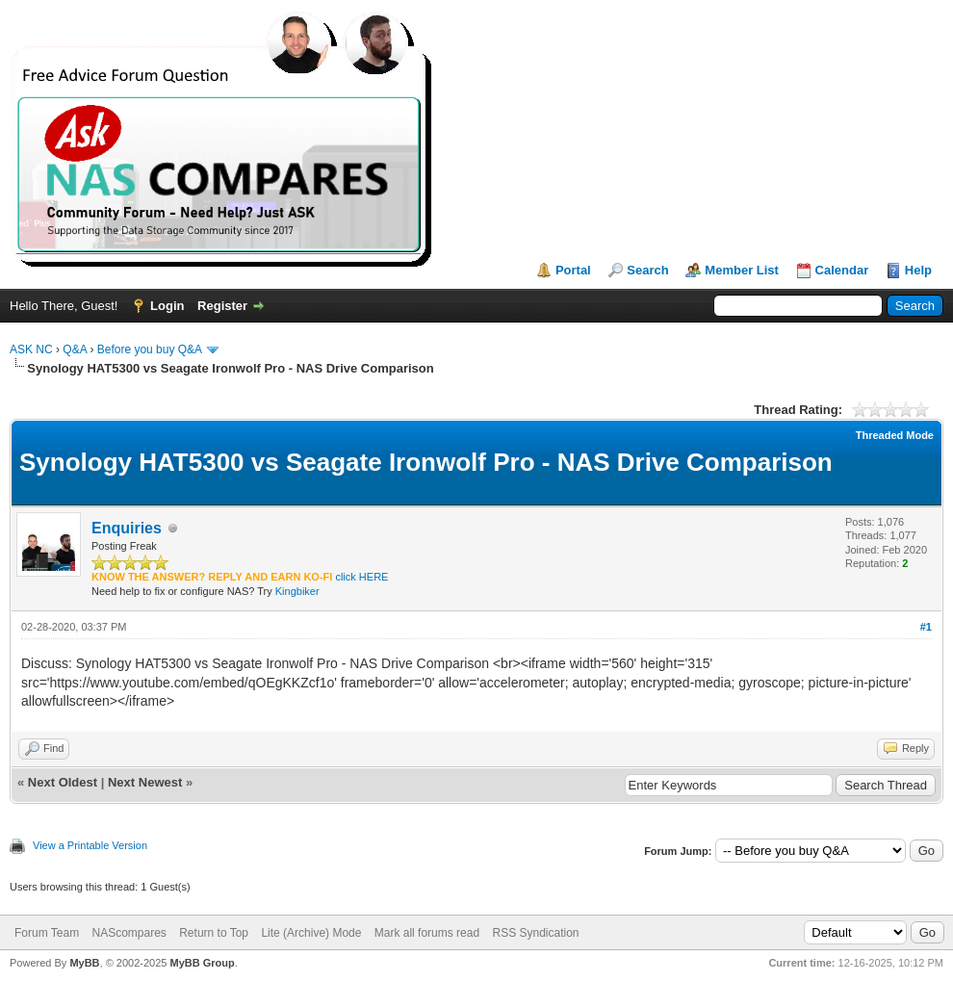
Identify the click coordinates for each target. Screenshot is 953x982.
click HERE (361, 576)
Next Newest (145, 782)
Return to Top (213, 933)
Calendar (842, 270)
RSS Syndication (535, 933)
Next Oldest (62, 782)
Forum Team (46, 933)
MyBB (84, 963)
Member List (742, 270)
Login (167, 305)
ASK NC (31, 349)
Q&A (75, 349)
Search (647, 270)
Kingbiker (297, 591)
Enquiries (126, 528)
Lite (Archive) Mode (311, 933)
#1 (926, 627)
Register (222, 305)
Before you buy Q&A (149, 349)
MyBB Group (201, 963)
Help (918, 270)
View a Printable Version (90, 845)
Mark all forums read (426, 933)
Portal (573, 270)
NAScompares (128, 933)
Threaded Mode (895, 435)
